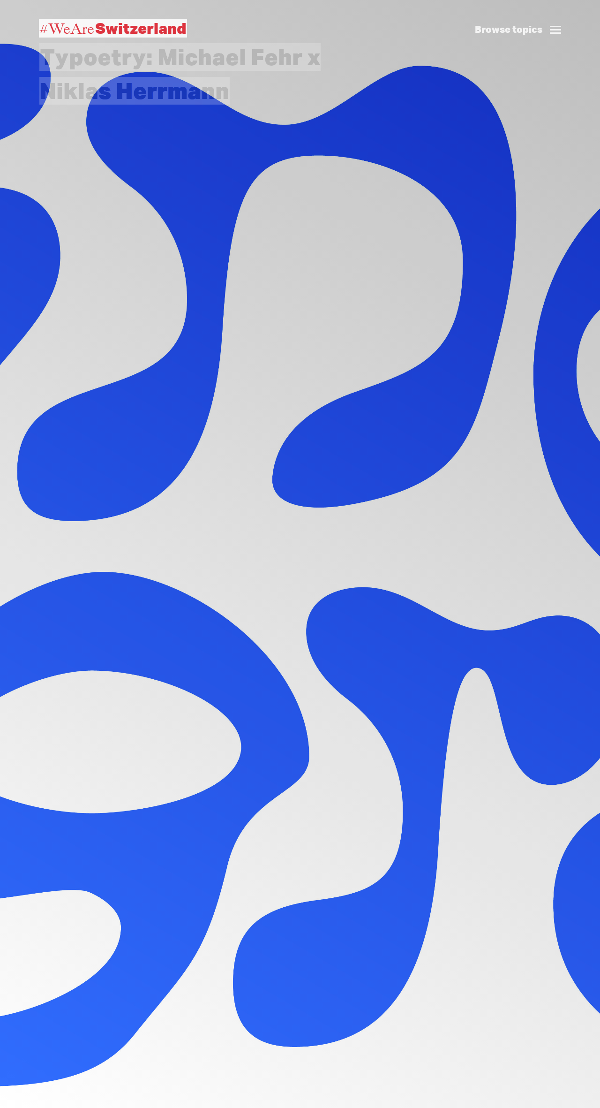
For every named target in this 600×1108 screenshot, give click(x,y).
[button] (522, 19)
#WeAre (113, 28)
